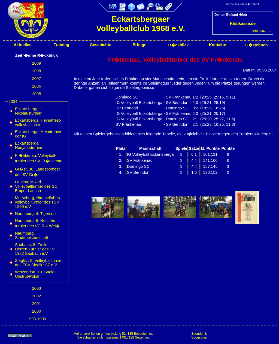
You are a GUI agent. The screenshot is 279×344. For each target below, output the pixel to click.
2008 (36, 71)
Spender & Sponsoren (199, 335)
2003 (36, 288)
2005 (36, 94)
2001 (36, 303)
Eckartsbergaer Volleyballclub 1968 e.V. (140, 23)
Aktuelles (22, 45)
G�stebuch (256, 45)
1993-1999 (36, 319)
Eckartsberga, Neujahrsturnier (28, 145)
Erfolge (140, 45)
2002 (36, 296)
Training (61, 45)
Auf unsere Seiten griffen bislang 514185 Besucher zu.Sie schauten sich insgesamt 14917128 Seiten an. (113, 335)
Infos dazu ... (261, 31)
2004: (13, 101)
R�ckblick (178, 45)
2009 (36, 63)
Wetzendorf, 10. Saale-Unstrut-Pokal (35, 274)
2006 (36, 86)
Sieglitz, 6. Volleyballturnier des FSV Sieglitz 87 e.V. (39, 262)
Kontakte (217, 45)
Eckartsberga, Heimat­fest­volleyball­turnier (38, 122)
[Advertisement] (243, 335)
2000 (36, 311)
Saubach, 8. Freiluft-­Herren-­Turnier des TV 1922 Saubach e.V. (35, 249)
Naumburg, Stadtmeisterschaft (31, 235)
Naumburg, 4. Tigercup (35, 213)
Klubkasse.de (243, 23)
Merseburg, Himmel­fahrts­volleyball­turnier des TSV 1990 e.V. (38, 202)
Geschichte (100, 45)
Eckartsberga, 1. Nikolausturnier (29, 111)
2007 (36, 78)
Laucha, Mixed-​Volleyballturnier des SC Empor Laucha (36, 186)
